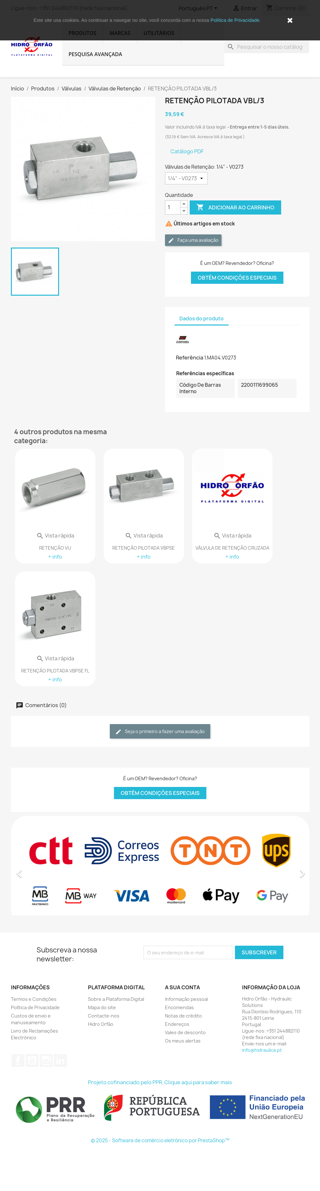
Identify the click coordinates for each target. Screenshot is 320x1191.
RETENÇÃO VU (55, 548)
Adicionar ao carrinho (235, 207)
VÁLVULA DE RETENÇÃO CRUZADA (232, 548)
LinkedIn (60, 1060)
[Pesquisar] (266, 46)
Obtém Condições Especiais (237, 277)
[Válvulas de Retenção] (186, 178)
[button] (33, 870)
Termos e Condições (33, 999)
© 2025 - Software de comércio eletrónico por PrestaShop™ (160, 1140)
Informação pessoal (186, 999)
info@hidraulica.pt (262, 1050)
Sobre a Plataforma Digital (116, 999)
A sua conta (182, 987)
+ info (55, 556)
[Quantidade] (172, 207)
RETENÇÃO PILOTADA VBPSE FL (55, 671)
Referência (189, 357)
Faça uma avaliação (193, 240)
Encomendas (179, 1007)
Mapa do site (102, 1007)
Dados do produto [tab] (201, 318)
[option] (160, 870)
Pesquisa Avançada (95, 54)
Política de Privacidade (235, 20)
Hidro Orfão (100, 1024)
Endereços (177, 1024)
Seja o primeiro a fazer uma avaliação (160, 731)
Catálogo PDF (186, 151)
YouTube (32, 1060)
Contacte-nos (103, 1016)
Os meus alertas (183, 1041)
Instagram (46, 1060)
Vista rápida (55, 535)
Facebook (18, 1060)
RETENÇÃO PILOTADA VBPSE (143, 548)
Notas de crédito (183, 1016)
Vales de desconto (185, 1032)
